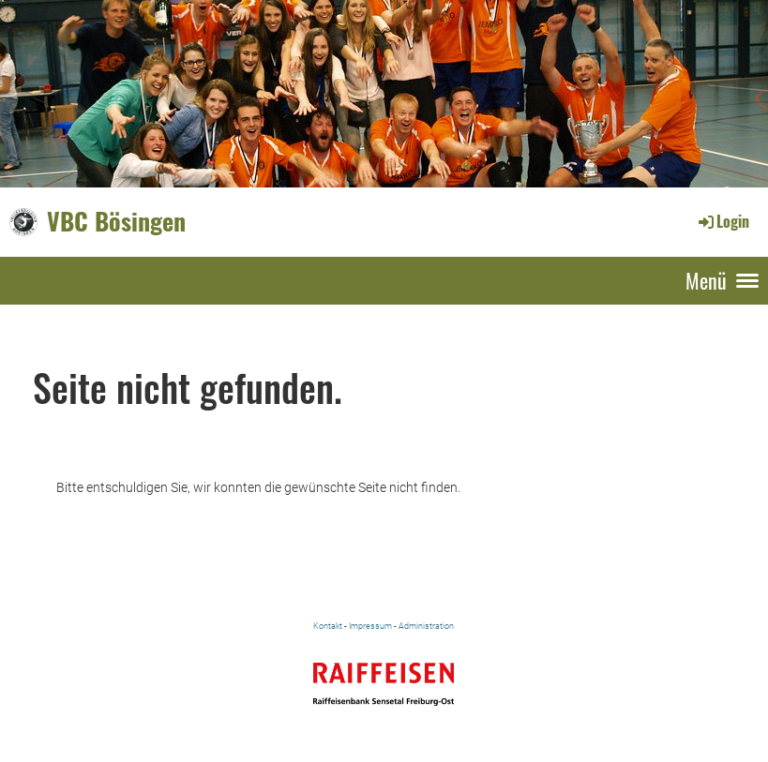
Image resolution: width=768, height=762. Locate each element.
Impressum (370, 625)
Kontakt (327, 625)
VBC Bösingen (116, 221)
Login (722, 221)
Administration (426, 625)
